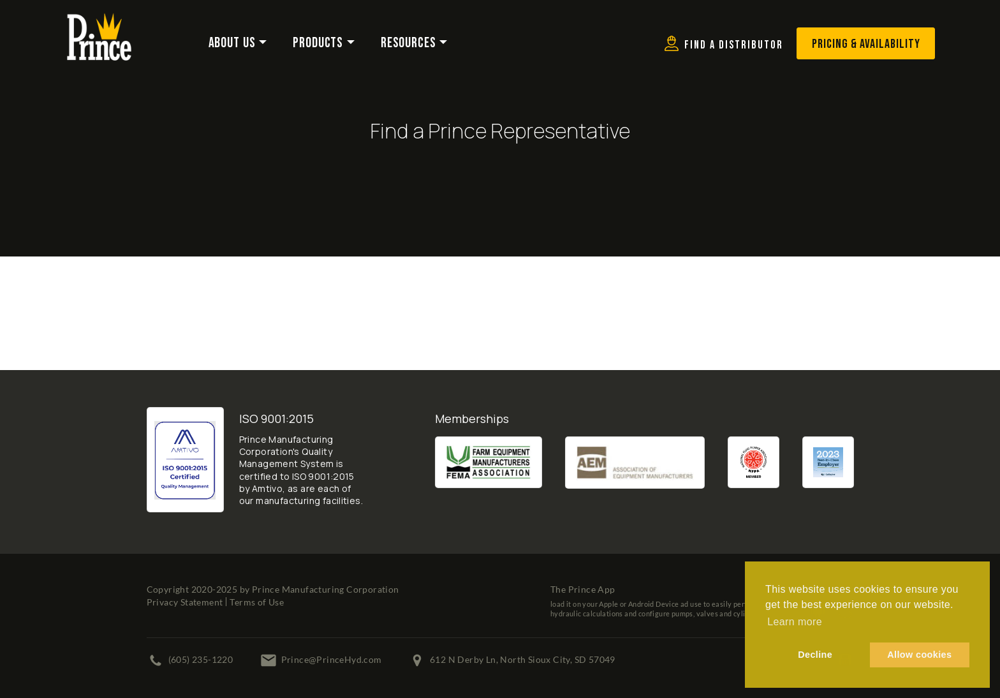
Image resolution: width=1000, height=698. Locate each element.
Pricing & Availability (866, 44)
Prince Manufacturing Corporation (325, 589)
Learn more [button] (794, 621)
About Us (232, 43)
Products (318, 43)
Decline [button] (815, 655)
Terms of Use (257, 602)
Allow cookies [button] (919, 655)
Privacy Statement (185, 602)
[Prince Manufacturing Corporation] (99, 21)
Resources (408, 43)
